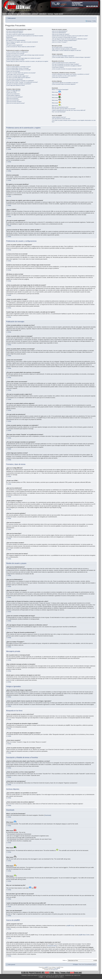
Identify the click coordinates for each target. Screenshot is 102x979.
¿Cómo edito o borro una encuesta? (15, 74)
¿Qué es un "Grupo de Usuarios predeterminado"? (64, 40)
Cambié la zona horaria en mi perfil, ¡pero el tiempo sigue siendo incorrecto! (25, 55)
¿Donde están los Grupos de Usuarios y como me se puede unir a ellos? (70, 35)
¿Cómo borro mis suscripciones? (60, 77)
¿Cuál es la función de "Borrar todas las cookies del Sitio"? (20, 46)
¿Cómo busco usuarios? (58, 67)
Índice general (12, 18)
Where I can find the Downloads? (60, 89)
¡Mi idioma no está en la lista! (13, 56)
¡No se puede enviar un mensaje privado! (62, 47)
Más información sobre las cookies (54, 977)
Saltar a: (65, 960)
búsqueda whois (52, 945)
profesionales (26, 14)
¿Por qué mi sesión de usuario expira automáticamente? (20, 34)
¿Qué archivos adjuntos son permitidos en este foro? (65, 82)
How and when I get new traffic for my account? (63, 108)
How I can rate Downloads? (59, 111)
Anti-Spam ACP (54, 969)
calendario (43, 14)
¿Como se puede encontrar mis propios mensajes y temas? (66, 69)
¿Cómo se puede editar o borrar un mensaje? (17, 68)
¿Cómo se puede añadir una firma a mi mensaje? (18, 69)
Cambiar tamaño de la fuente (94, 18)
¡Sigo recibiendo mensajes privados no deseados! (64, 48)
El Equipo (75, 964)
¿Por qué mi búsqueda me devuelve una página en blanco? (66, 65)
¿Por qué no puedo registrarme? (14, 45)
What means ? (56, 92)
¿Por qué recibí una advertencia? (14, 79)
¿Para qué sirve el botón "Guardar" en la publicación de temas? (22, 82)
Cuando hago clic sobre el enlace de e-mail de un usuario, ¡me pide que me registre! (27, 61)
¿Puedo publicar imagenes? (13, 95)
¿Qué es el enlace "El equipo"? (59, 42)
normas (50, 14)
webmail (35, 14)
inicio (5, 14)
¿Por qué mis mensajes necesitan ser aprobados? (18, 83)
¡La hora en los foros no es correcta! (15, 53)
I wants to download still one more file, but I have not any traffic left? (68, 110)
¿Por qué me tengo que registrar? (14, 32)
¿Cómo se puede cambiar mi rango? (15, 59)
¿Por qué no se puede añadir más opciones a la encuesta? (21, 72)
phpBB (45, 967)
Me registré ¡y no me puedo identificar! (15, 40)
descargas (16, 14)
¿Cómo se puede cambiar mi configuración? (17, 52)
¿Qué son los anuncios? (12, 98)
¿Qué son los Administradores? (59, 31)
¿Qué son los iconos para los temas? (15, 103)
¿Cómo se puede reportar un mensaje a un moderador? (20, 80)
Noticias (89, 21)
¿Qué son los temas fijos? (12, 100)
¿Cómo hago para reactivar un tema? (15, 85)
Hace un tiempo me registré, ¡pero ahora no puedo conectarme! (22, 42)
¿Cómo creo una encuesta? (13, 71)
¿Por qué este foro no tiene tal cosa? (61, 118)
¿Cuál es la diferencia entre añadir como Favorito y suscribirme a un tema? (70, 74)
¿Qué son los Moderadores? (59, 32)
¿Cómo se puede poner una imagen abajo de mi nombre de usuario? (23, 58)
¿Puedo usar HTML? (11, 92)
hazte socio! (58, 14)
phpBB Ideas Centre (84, 934)
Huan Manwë (57, 968)
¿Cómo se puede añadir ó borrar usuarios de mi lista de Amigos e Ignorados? (71, 57)
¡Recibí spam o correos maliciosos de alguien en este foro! (66, 50)
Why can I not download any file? (60, 107)
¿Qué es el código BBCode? (13, 90)
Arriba (9, 138)
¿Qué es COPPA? (10, 43)
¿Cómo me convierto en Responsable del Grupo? (64, 37)
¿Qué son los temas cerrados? (14, 101)
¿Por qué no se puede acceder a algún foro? (17, 76)
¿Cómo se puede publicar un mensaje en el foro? (18, 66)
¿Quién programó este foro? (59, 117)
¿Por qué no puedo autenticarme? (14, 31)
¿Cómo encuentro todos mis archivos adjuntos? (64, 84)
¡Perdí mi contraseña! (11, 38)
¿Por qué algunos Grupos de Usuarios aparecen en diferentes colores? (69, 38)
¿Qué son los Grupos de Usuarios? (60, 34)
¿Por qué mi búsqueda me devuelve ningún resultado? (65, 64)
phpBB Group (70, 925)
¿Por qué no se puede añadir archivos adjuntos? (18, 77)
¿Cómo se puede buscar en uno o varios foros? (63, 62)
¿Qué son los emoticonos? (13, 93)
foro (9, 14)
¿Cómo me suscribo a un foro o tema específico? (64, 75)
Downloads (48, 815)
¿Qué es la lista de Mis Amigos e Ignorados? (63, 55)
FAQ (94, 21)
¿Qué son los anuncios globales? (14, 97)
